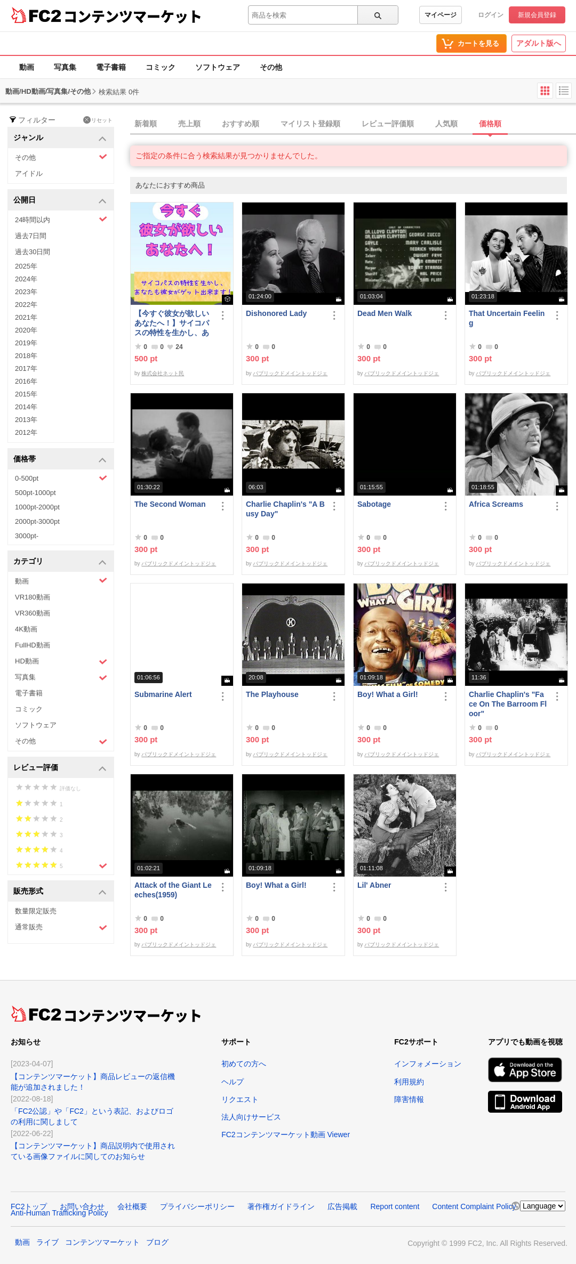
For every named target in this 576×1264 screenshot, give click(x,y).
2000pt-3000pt (37, 521)
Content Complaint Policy (474, 1206)
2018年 (26, 356)
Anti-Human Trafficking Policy (59, 1213)
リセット (98, 120)
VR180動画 (32, 597)
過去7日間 (30, 236)
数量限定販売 (36, 911)
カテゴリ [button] (60, 562)
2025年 (26, 266)
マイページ (441, 15)
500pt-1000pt (35, 493)
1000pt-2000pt (37, 507)
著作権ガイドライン (281, 1206)
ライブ (47, 1242)
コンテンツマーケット (132, 16)
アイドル (29, 173)
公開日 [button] (60, 201)
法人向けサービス (251, 1117)
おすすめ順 (240, 123)
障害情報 (409, 1099)
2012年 (26, 432)
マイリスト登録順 (310, 123)
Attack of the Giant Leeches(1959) (173, 890)
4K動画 (26, 629)
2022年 (26, 305)
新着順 (145, 123)
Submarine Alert (163, 694)
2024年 (26, 279)
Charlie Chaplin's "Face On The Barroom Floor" (508, 704)
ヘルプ (232, 1081)
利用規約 (409, 1081)
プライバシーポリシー (197, 1206)
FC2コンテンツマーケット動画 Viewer (285, 1134)
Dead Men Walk (384, 313)
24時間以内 (61, 219)
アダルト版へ (538, 43)
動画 (26, 67)
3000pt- (26, 536)
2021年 (26, 317)
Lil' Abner (374, 885)
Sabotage (374, 504)
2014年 (26, 407)
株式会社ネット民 (162, 373)
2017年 (26, 368)
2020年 (26, 330)
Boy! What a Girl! (387, 694)
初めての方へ (243, 1063)
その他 (271, 67)
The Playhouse (272, 694)
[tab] (353, 124)
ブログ (157, 1242)
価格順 (490, 123)
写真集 (65, 67)
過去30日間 (32, 252)
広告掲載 (342, 1206)
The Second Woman (170, 504)
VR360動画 (32, 613)
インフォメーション (427, 1063)
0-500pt (61, 478)
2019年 (26, 343)
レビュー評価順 (388, 123)
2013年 (26, 420)
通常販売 (61, 927)
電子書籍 (111, 67)
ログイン (490, 15)
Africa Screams (496, 504)
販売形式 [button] (60, 892)
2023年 (26, 292)
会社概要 (132, 1206)
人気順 (446, 123)
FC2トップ (29, 1206)
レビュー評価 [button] (60, 768)
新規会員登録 (537, 15)
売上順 (189, 123)
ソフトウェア (217, 67)
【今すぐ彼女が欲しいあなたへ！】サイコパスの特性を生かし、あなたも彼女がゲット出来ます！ (171, 323)
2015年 (26, 394)
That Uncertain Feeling (507, 318)
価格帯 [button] (60, 460)
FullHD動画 (32, 645)
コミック (160, 67)
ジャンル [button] (60, 138)
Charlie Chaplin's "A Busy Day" (285, 509)
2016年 (26, 381)
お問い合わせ (82, 1206)
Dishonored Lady (276, 313)
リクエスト (240, 1099)
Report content (394, 1206)
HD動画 (61, 661)
